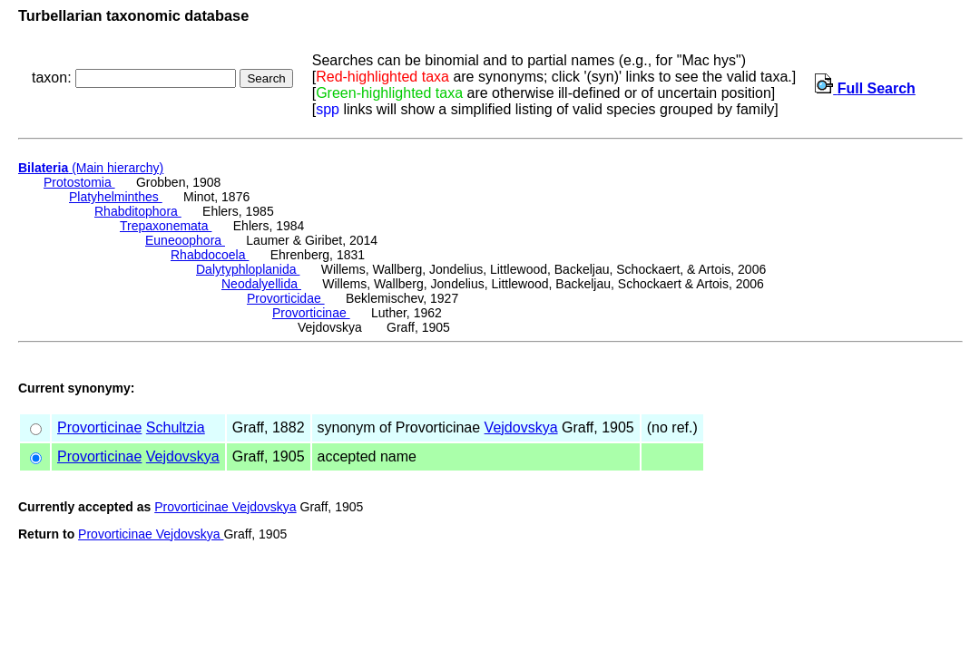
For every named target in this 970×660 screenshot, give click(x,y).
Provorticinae (311, 313)
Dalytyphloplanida (247, 269)
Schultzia (175, 427)
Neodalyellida (261, 284)
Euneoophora (185, 240)
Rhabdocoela (210, 255)
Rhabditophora (137, 211)
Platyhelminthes (115, 196)
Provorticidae (286, 298)
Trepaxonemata (165, 225)
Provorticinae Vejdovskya (225, 507)
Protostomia (79, 182)
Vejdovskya (521, 427)
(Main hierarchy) (90, 167)
